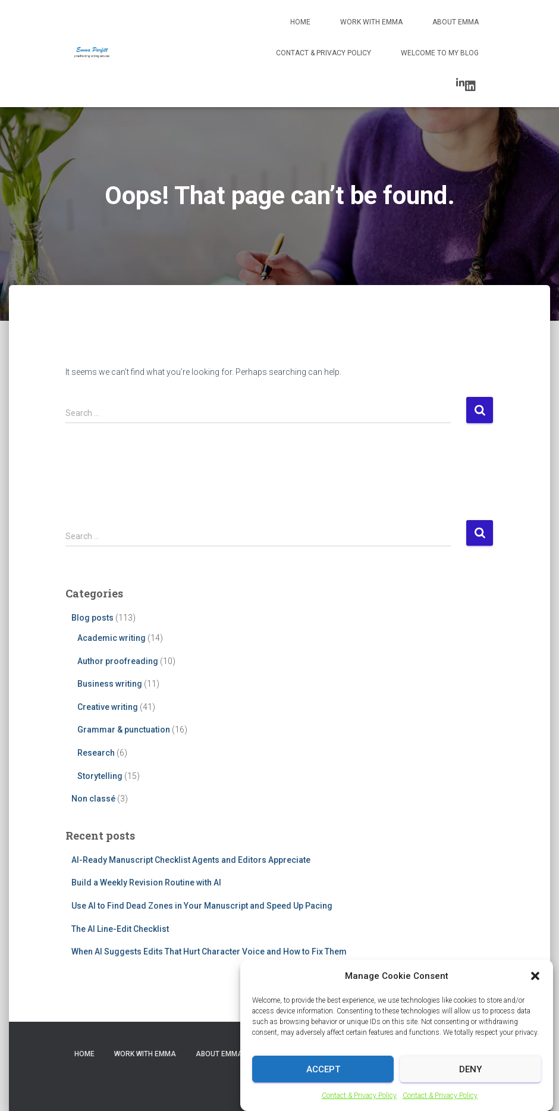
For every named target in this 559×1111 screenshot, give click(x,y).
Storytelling (100, 776)
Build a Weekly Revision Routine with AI (146, 882)
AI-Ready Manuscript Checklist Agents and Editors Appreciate (190, 860)
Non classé (93, 798)
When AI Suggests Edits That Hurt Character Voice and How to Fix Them (209, 951)
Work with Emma (371, 22)
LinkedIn (470, 86)
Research (96, 753)
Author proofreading (117, 661)
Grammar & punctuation (123, 729)
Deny (470, 1080)
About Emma (455, 22)
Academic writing (111, 638)
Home (300, 22)
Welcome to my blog (440, 53)
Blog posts (92, 617)
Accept (323, 1080)
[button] (535, 987)
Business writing (109, 683)
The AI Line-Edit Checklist (120, 929)
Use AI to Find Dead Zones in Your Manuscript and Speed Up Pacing (201, 905)
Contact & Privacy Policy (323, 53)
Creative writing (107, 707)
